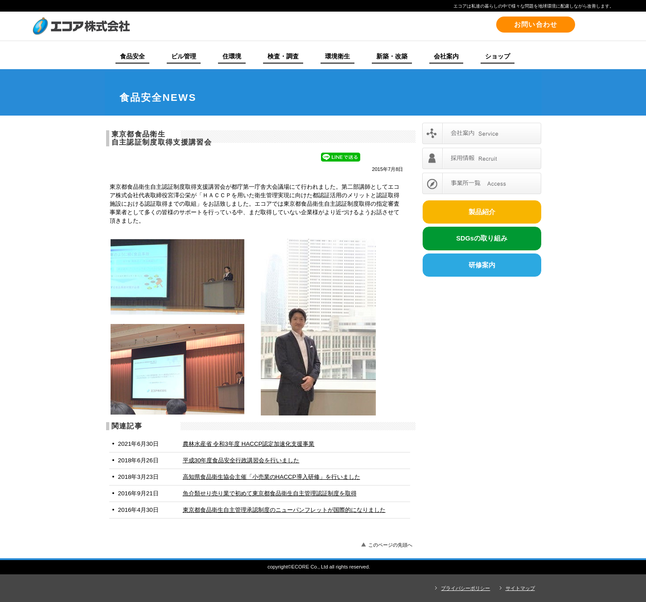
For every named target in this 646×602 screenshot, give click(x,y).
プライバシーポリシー (465, 588)
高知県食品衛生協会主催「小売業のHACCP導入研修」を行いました (271, 476)
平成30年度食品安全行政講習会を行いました (241, 460)
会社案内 (481, 133)
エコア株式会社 (154, 26)
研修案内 (482, 265)
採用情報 (481, 158)
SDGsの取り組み (481, 238)
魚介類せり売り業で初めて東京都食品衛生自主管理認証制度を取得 (270, 493)
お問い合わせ (535, 24)
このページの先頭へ (390, 545)
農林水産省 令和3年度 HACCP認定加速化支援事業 (249, 443)
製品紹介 (482, 212)
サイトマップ (520, 588)
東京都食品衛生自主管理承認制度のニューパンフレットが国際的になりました (284, 510)
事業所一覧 (481, 183)
